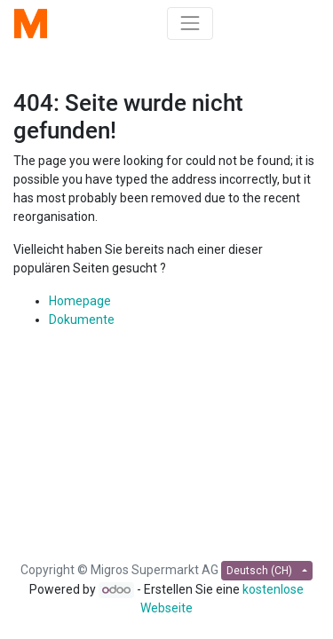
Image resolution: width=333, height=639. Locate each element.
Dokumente (82, 319)
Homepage (80, 301)
